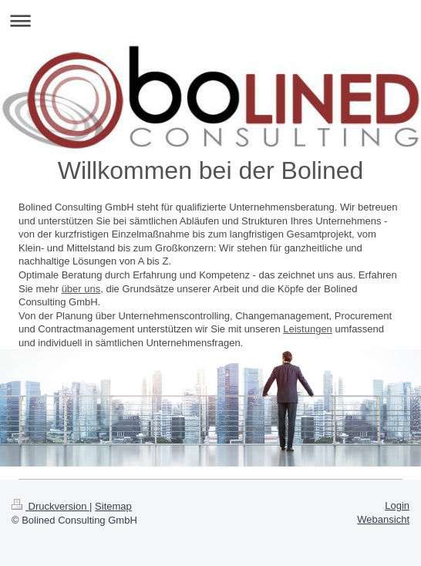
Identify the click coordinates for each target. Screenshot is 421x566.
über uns (81, 289)
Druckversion (50, 506)
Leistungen (307, 329)
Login (397, 505)
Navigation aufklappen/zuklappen (210, 20)
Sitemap (113, 506)
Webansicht (383, 519)
